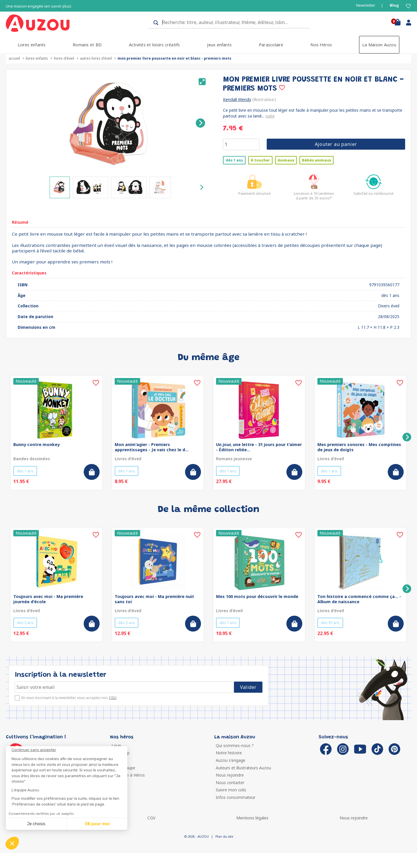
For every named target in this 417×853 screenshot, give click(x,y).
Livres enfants (31, 44)
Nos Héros (321, 44)
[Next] (200, 123)
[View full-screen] (202, 81)
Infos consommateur (235, 797)
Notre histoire (229, 752)
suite (270, 116)
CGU (112, 697)
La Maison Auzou (379, 44)
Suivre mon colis (231, 790)
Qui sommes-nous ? (235, 745)
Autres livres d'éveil (96, 58)
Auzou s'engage (230, 760)
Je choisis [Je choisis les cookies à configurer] (36, 823)
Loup (116, 745)
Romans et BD (87, 44)
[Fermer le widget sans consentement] (69, 750)
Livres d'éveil (64, 58)
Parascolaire (271, 44)
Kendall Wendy (237, 99)
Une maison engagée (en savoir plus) (38, 6)
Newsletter (365, 5)
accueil (14, 58)
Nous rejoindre (230, 775)
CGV (151, 818)
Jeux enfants (219, 44)
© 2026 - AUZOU (196, 836)
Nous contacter (230, 782)
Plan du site (224, 836)
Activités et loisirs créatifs (154, 44)
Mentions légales (252, 818)
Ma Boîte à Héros (128, 775)
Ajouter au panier (336, 144)
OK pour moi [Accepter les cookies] (97, 823)
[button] (12, 843)
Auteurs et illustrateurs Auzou (243, 768)
